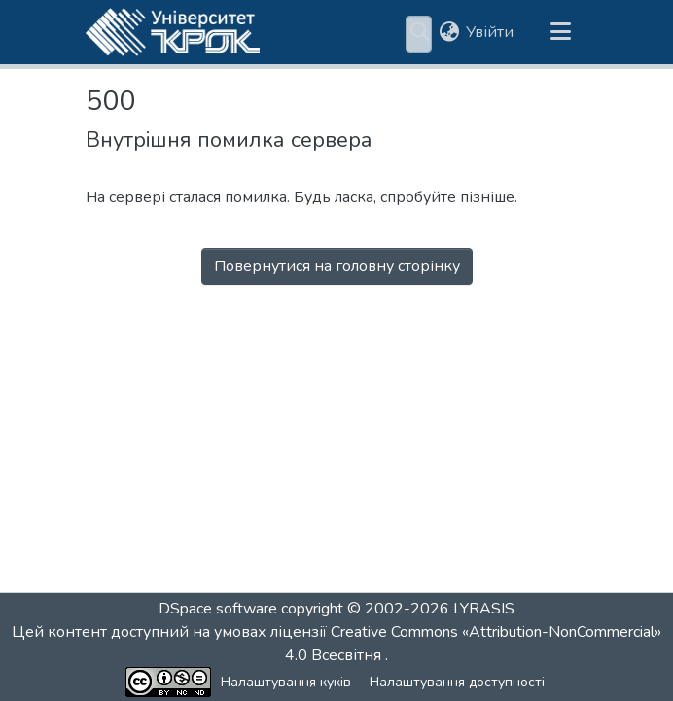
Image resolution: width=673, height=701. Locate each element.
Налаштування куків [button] (219, 682)
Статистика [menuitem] (524, 35)
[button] (173, 35)
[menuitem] (412, 35)
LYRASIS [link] (483, 608)
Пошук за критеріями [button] (406, 35)
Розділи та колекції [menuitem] (309, 35)
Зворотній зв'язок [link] (553, 682)
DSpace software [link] (218, 608)
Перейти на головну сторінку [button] (337, 319)
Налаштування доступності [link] (390, 682)
